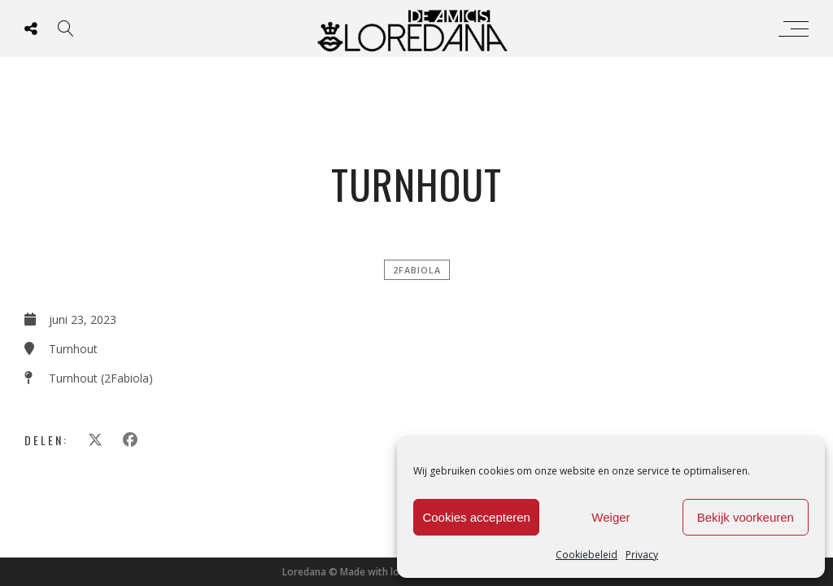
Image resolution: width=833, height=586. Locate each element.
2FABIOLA (417, 270)
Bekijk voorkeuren (745, 517)
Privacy (642, 555)
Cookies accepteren (476, 517)
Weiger (610, 517)
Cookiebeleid (586, 555)
